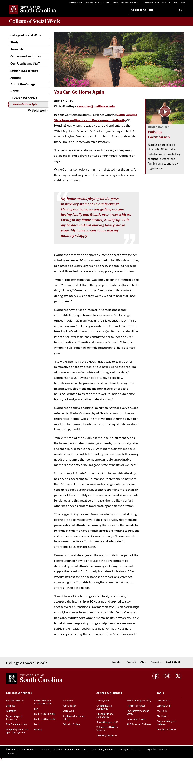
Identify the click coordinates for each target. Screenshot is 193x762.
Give (183, 3)
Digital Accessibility (157, 750)
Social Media (173, 662)
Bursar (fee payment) (107, 722)
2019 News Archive (25, 98)
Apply (176, 3)
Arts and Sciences (15, 701)
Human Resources (136, 706)
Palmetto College (71, 724)
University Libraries (136, 719)
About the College (23, 84)
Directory (166, 3)
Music (37, 724)
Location (117, 662)
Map (157, 3)
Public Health (69, 706)
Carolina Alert (163, 701)
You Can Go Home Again (25, 104)
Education (11, 711)
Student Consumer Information (70, 750)
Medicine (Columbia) (44, 714)
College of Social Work (25, 35)
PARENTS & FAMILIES (129, 3)
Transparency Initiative (102, 750)
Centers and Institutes (25, 56)
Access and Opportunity (139, 701)
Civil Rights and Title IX (130, 750)
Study (14, 42)
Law (36, 709)
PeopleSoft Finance (167, 730)
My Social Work (37, 110)
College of (34, 21)
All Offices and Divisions (139, 724)
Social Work (68, 711)
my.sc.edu (162, 711)
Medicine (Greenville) (45, 719)
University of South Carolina (22, 750)
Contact (131, 662)
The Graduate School (16, 724)
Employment (103, 701)
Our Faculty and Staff (25, 63)
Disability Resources (106, 736)
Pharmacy (68, 701)
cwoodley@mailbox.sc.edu (96, 106)
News (16, 91)
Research (16, 49)
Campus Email (164, 706)
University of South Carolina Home (32, 9)
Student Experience (24, 70)
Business (10, 706)
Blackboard (162, 716)
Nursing (38, 730)
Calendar (148, 3)
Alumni (15, 78)
